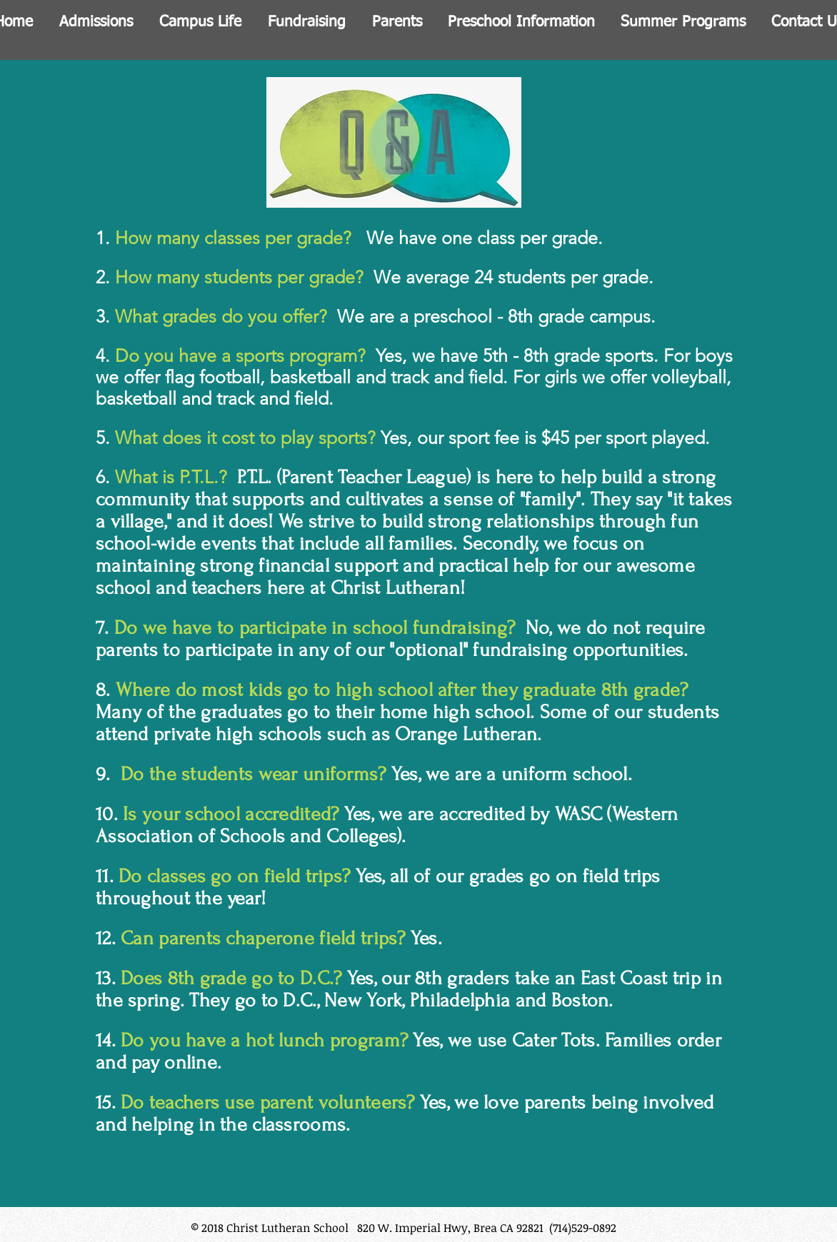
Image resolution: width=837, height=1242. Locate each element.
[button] (96, 19)
